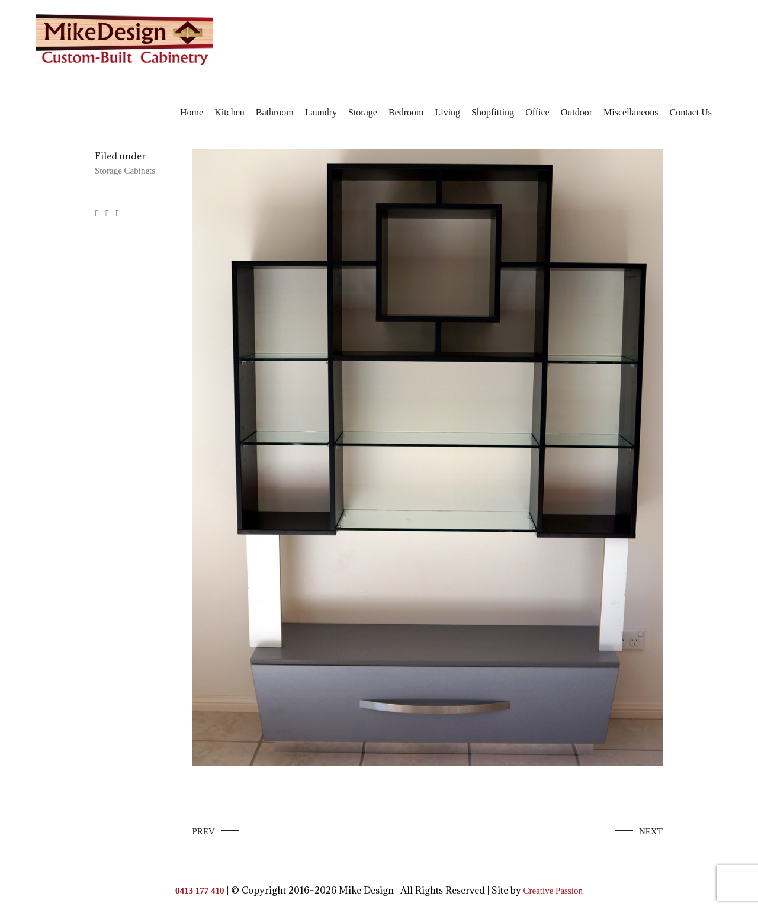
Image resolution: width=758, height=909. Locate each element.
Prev (203, 831)
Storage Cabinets (125, 170)
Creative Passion (553, 890)
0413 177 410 (199, 890)
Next (651, 831)
